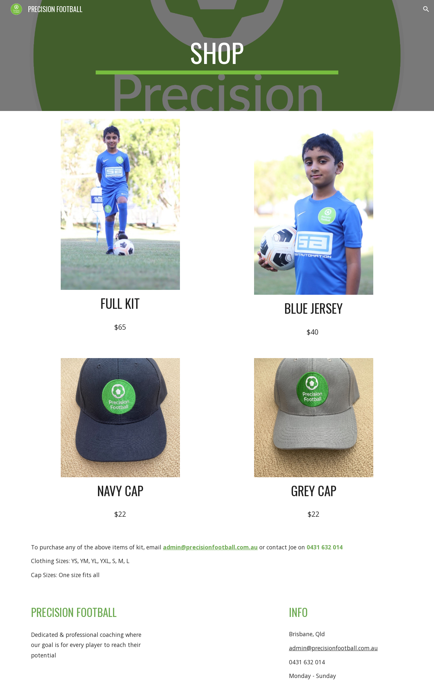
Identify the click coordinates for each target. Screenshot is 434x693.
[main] (217, 55)
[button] (426, 9)
